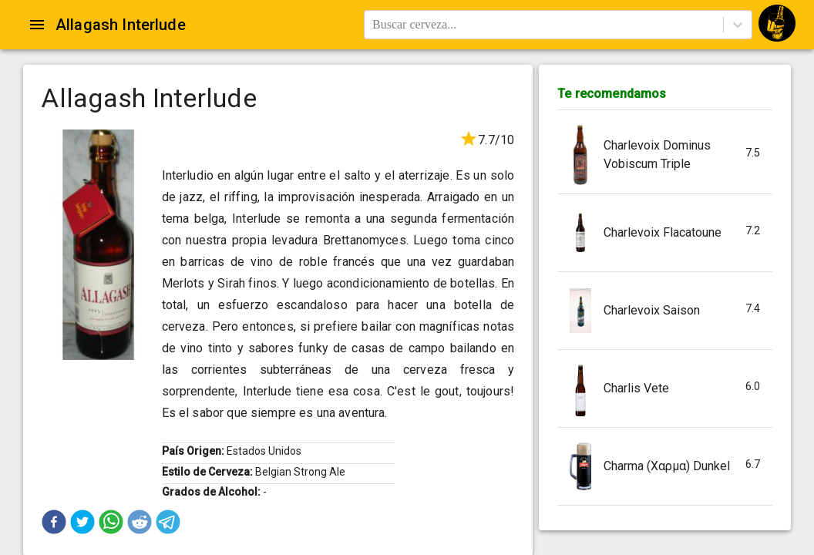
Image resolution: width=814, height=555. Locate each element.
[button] (54, 522)
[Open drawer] (37, 24)
